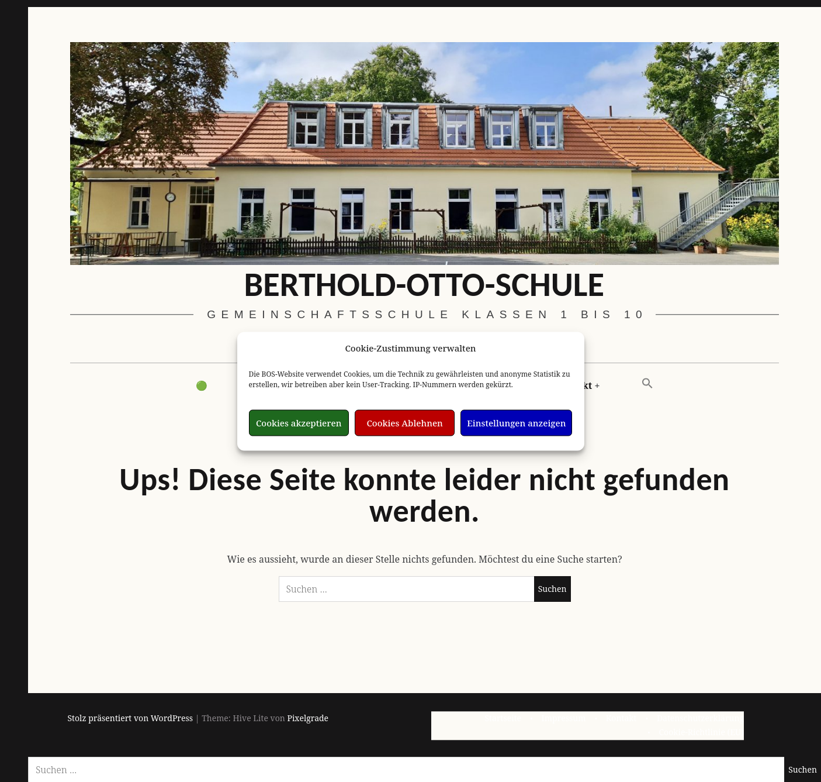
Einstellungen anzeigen (516, 423)
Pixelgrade (307, 718)
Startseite (502, 718)
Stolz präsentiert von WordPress (130, 718)
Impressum (564, 718)
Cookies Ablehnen (404, 423)
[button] (647, 383)
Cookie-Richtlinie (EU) (701, 732)
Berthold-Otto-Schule (424, 284)
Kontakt (621, 718)
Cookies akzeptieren (299, 423)
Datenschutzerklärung (700, 718)
